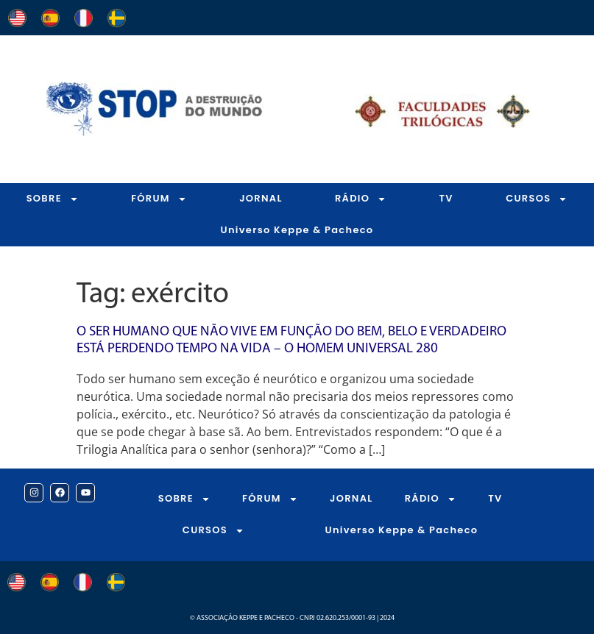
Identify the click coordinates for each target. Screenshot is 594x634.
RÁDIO (360, 199)
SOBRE (52, 199)
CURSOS (213, 531)
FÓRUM (159, 199)
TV (446, 198)
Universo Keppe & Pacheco (297, 230)
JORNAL (261, 198)
